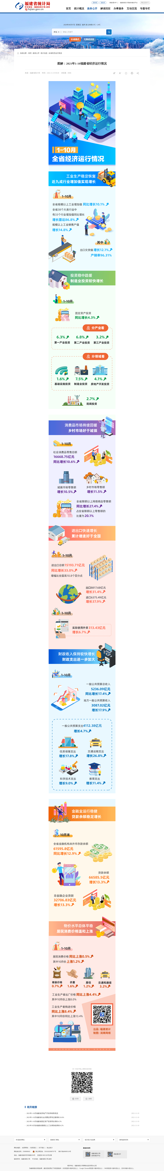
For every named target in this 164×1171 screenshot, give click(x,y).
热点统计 (50, 1148)
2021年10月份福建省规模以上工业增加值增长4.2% (45, 1125)
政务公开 (92, 8)
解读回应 (105, 8)
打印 (75, 1099)
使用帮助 (25, 1148)
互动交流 (132, 8)
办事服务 (119, 8)
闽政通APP (113, 2)
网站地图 (17, 1148)
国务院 (95, 2)
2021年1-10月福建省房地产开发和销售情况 (42, 1113)
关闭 (88, 1099)
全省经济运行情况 (55, 53)
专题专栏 (145, 8)
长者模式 (75, 39)
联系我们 (33, 1148)
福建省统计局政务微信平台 (129, 2)
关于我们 (41, 1148)
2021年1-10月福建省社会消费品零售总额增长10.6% (45, 1117)
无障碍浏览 (89, 39)
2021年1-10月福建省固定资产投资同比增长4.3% (44, 1121)
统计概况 (79, 8)
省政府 (103, 2)
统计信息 (44, 53)
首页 (68, 8)
